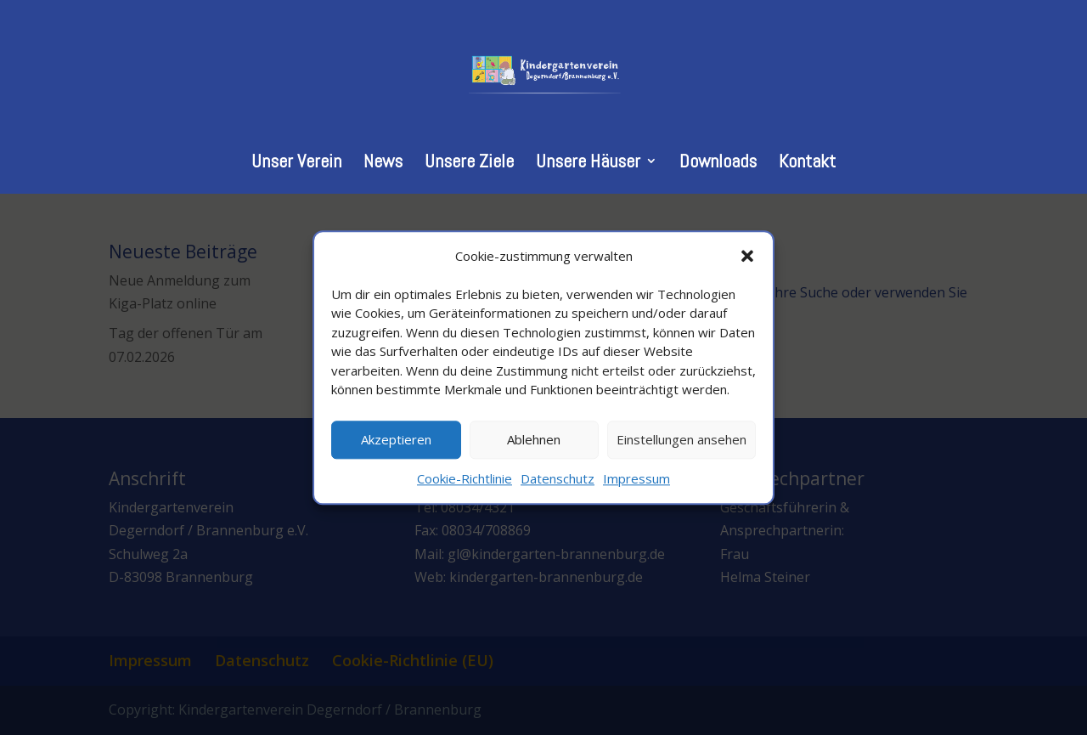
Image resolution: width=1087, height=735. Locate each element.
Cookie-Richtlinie (464, 478)
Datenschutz (557, 478)
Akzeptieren (396, 440)
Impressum (636, 478)
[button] (747, 255)
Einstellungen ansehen (681, 440)
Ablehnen (533, 440)
